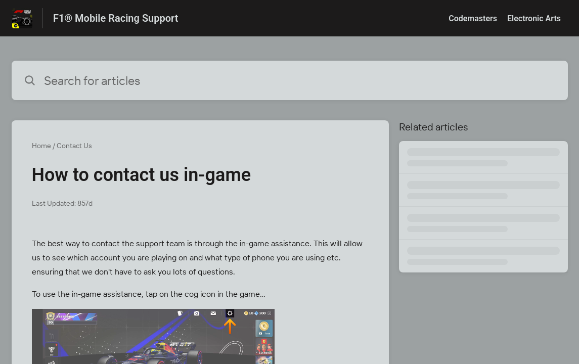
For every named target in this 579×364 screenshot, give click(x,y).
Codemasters (473, 18)
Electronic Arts (534, 18)
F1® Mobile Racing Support (115, 18)
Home (41, 145)
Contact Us (74, 145)
